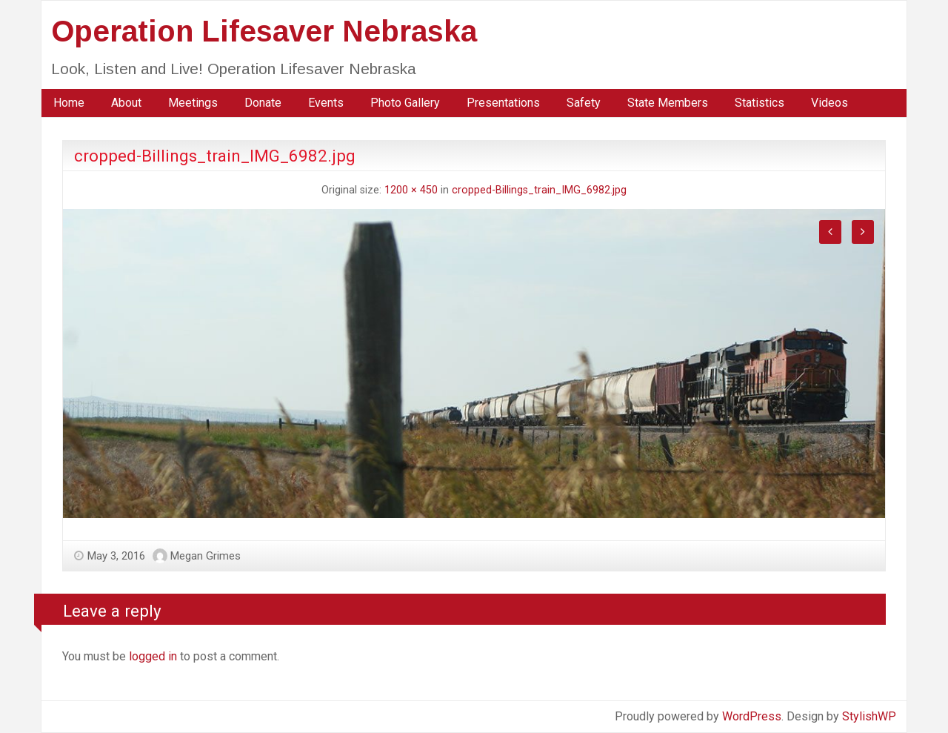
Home (68, 103)
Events (326, 103)
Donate (262, 103)
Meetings (193, 103)
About (126, 103)
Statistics (759, 103)
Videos (829, 103)
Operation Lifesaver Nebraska (264, 31)
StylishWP (869, 716)
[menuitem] (68, 103)
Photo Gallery (405, 103)
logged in (153, 656)
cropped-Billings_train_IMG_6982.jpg (539, 190)
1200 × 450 (411, 190)
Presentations (503, 103)
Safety (584, 103)
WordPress (751, 716)
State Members (667, 103)
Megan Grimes (205, 556)
